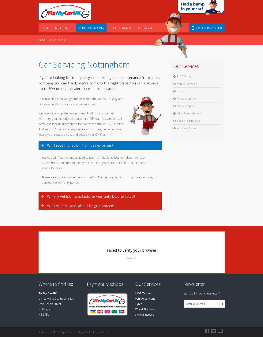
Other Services (120, 28)
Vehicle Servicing (91, 28)
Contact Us (145, 28)
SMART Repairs (186, 106)
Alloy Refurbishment (189, 113)
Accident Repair (186, 128)
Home (45, 28)
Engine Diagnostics (188, 121)
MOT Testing (64, 28)
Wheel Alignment (187, 98)
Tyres (180, 91)
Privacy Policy (101, 332)
